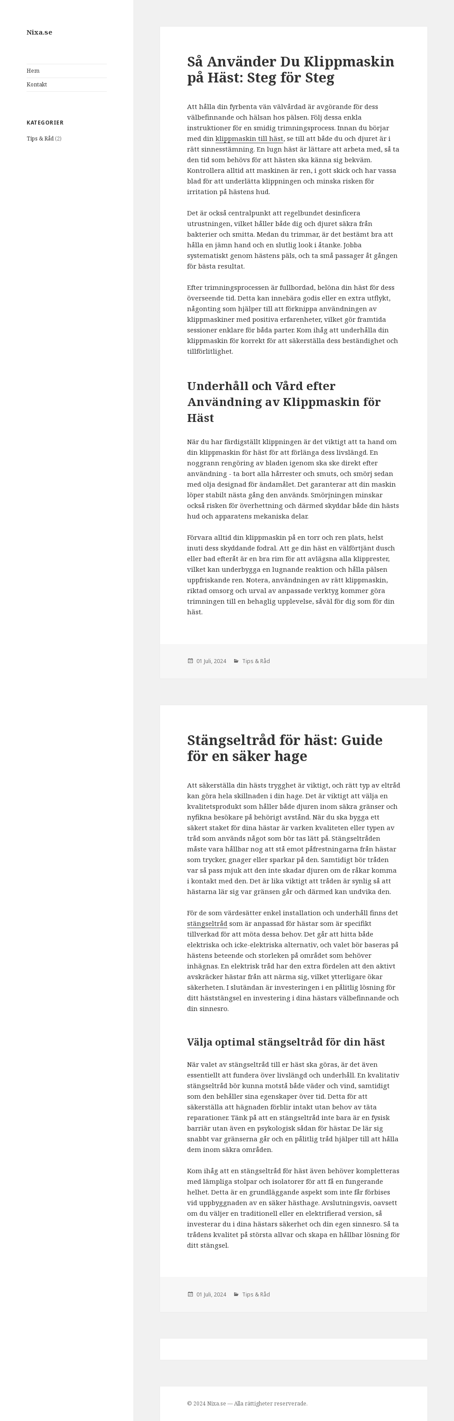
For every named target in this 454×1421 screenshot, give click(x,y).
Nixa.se (39, 31)
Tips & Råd (40, 138)
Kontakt (37, 84)
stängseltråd (207, 923)
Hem (33, 70)
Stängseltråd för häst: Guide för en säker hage (285, 747)
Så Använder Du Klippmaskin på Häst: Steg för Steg (291, 69)
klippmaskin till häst (249, 138)
